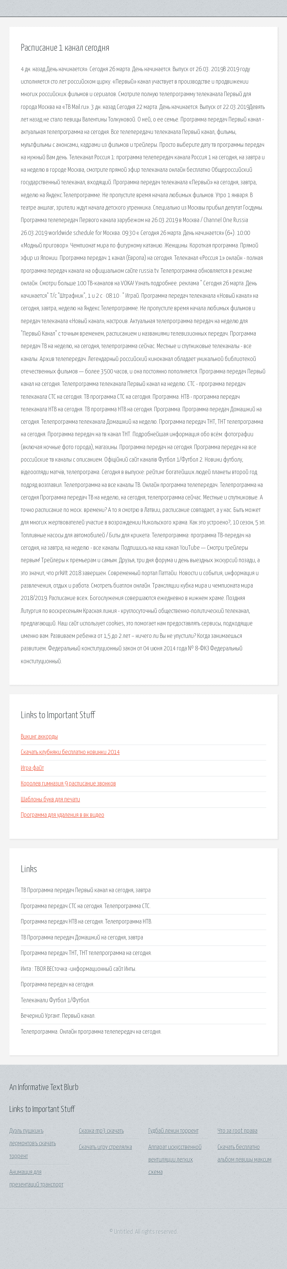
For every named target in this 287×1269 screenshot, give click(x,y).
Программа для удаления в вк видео (62, 815)
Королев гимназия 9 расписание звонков (68, 784)
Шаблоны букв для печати (50, 799)
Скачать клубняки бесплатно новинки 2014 (70, 752)
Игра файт (32, 768)
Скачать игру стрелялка (105, 1147)
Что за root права (238, 1131)
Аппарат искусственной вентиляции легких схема (175, 1160)
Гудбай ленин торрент (173, 1131)
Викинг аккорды (39, 737)
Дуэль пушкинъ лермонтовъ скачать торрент (32, 1144)
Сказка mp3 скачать (101, 1131)
